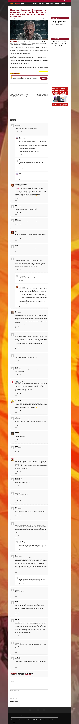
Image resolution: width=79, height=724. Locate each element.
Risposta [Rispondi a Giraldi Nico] (16, 240)
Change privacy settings (15, 721)
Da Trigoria (57, 3)
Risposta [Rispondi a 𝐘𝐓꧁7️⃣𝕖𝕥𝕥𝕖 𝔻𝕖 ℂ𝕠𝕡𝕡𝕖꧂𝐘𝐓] (16, 395)
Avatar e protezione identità (40, 0)
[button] (67, 3)
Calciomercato (45, 3)
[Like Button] (15, 131)
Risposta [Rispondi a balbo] (16, 537)
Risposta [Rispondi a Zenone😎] (16, 441)
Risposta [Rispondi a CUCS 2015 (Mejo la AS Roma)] (16, 362)
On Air (51, 3)
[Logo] (17, 4)
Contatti (15, 0)
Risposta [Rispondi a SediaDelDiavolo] (16, 412)
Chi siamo (11, 0)
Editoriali (63, 3)
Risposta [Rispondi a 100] (16, 133)
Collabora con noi (19, 0)
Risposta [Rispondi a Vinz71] (16, 328)
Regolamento (25, 0)
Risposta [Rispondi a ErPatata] (16, 473)
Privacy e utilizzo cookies (31, 0)
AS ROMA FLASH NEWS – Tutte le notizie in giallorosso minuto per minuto (40, 95)
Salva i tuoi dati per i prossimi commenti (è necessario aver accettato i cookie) (24, 698)
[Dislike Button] (19, 131)
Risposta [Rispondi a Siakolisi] (16, 427)
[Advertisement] (29, 110)
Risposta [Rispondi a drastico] (16, 517)
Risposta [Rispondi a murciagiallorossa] (16, 487)
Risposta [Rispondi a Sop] (16, 596)
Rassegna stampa (37, 3)
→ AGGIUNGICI (44, 78)
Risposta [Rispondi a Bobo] (16, 214)
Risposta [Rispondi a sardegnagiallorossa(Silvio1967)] (16, 200)
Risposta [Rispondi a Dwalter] (16, 614)
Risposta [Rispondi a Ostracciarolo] (16, 667)
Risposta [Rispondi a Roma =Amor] (16, 502)
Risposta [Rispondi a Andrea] (16, 453)
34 (47, 18)
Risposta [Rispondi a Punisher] (16, 226)
